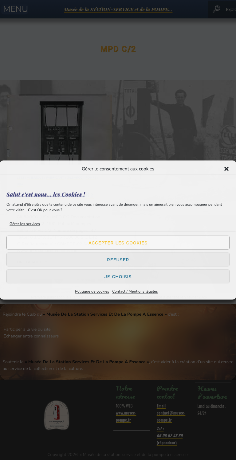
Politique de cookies (92, 291)
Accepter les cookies (118, 242)
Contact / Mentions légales (135, 291)
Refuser (118, 259)
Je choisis (118, 276)
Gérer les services (25, 223)
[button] (226, 169)
